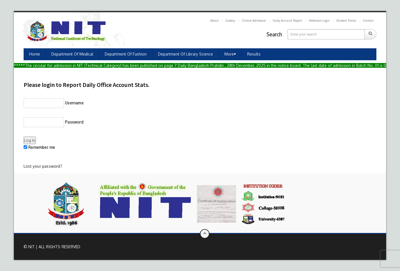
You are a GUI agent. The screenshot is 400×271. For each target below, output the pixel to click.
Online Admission (254, 20)
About (214, 20)
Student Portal (346, 20)
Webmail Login (319, 20)
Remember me (39, 147)
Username (54, 103)
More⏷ (230, 54)
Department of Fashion (126, 54)
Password (53, 122)
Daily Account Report (287, 20)
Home (34, 54)
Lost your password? (43, 166)
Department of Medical (72, 54)
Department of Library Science (185, 54)
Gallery (230, 20)
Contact (368, 20)
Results (254, 54)
